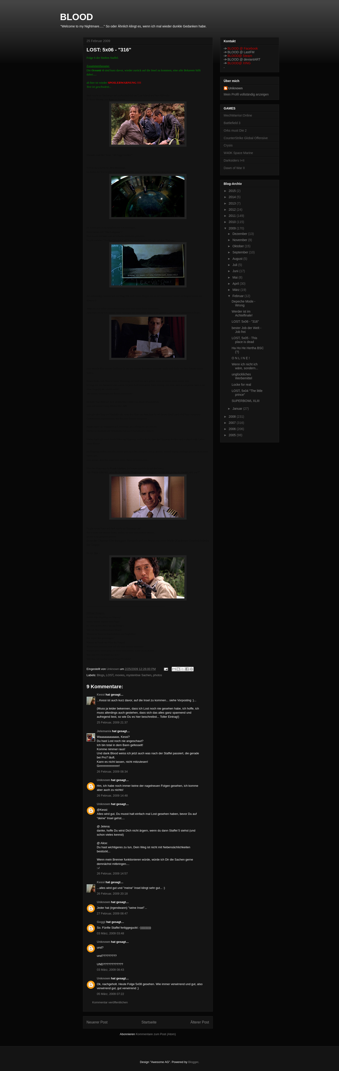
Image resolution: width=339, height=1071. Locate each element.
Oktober (238, 246)
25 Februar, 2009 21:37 (112, 722)
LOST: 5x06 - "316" (245, 321)
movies (120, 675)
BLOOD (76, 17)
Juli (235, 265)
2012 (233, 209)
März (236, 290)
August (237, 258)
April (236, 283)
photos (157, 675)
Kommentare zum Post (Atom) (156, 1034)
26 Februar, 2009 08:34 (112, 771)
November (240, 240)
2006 (233, 429)
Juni (235, 271)
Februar (238, 296)
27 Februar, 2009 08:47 (112, 913)
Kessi (101, 694)
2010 (233, 222)
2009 (233, 228)
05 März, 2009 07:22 (110, 994)
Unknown (103, 780)
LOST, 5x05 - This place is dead (244, 340)
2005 (233, 435)
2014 (233, 197)
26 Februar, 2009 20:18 (112, 893)
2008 (233, 416)
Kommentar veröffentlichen (110, 1002)
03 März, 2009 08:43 (110, 969)
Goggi (101, 922)
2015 (233, 191)
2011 (233, 216)
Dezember (240, 234)
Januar (237, 408)
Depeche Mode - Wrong (243, 303)
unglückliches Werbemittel (242, 376)
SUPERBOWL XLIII (245, 401)
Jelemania (104, 731)
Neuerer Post (97, 1022)
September (240, 252)
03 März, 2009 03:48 (110, 933)
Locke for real (241, 384)
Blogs (100, 675)
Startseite (149, 1022)
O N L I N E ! (241, 358)
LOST (110, 675)
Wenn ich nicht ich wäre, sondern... (245, 366)
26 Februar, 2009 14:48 (112, 795)
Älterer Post (199, 1022)
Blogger (193, 1062)
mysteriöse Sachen (139, 675)
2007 (233, 423)
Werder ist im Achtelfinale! (242, 313)
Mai (235, 277)
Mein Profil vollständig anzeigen (246, 94)
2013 (233, 203)
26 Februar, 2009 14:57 (112, 873)
